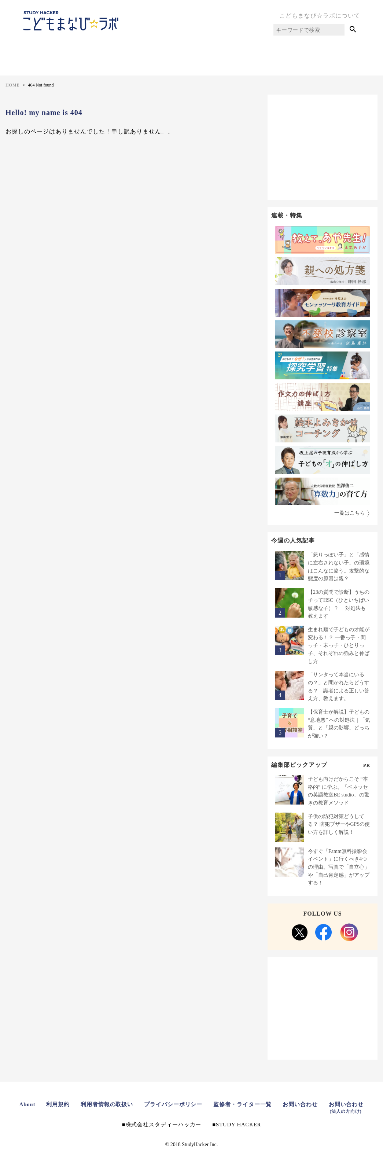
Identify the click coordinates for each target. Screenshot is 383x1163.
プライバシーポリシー (173, 1104)
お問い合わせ (300, 1104)
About (26, 1104)
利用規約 (57, 1104)
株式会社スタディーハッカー (163, 1124)
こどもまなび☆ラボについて (319, 15)
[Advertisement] (322, 146)
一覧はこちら (349, 513)
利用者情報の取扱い (106, 1104)
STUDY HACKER (239, 1124)
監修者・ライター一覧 (243, 1104)
